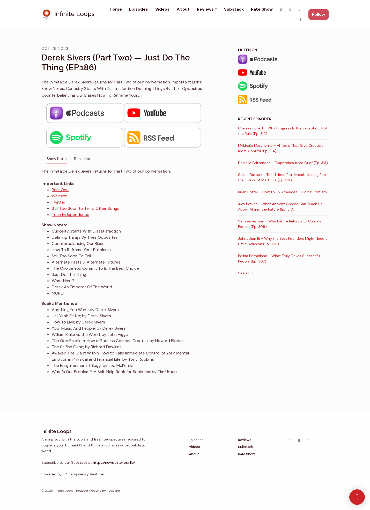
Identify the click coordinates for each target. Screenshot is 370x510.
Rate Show (262, 9)
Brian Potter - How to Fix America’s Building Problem (282, 192)
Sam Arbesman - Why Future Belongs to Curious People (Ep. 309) (279, 224)
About (183, 9)
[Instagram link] (290, 9)
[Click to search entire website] (299, 19)
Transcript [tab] (82, 158)
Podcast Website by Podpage (98, 491)
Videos (162, 9)
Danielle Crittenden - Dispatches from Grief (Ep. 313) (283, 162)
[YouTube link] (299, 9)
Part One (60, 189)
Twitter (58, 202)
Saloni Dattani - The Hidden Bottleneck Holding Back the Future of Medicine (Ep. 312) (283, 177)
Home (116, 9)
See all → (246, 273)
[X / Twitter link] (281, 9)
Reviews (205, 9)
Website (59, 196)
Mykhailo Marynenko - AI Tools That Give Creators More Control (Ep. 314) (280, 148)
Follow (318, 14)
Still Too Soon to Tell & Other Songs (85, 208)
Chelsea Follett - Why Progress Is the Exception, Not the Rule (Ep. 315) (283, 131)
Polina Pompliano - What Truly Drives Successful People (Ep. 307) (279, 258)
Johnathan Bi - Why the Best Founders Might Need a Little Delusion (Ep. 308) (283, 241)
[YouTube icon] (308, 440)
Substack (234, 9)
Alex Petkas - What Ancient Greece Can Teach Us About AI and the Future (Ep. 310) (280, 207)
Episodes (138, 9)
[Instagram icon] (289, 440)
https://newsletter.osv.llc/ (114, 462)
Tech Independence (70, 214)
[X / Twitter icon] (299, 440)
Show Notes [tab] (57, 158)
